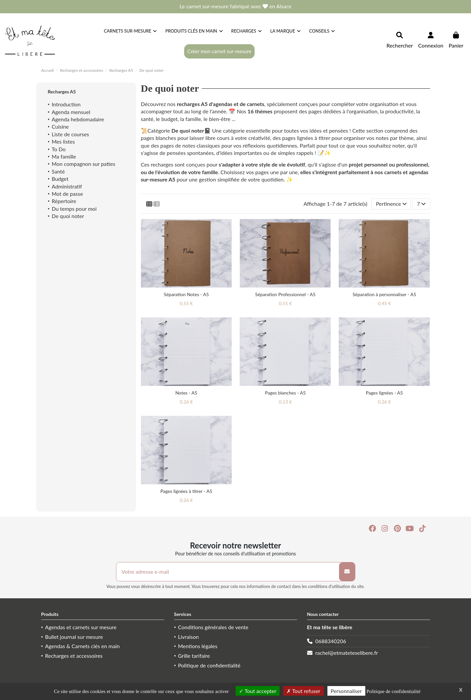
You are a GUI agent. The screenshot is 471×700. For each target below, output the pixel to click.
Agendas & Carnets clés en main (82, 646)
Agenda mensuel (71, 112)
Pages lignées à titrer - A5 (186, 491)
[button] (322, 31)
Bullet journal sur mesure (74, 637)
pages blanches (158, 138)
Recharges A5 (62, 91)
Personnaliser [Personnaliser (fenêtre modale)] (346, 691)
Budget (60, 178)
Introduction (66, 104)
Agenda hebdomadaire (78, 119)
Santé (58, 171)
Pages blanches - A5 (285, 393)
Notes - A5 (186, 393)
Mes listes (63, 141)
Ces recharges (157, 164)
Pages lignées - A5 (384, 393)
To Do (59, 149)
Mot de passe (67, 193)
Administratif (67, 186)
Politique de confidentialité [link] (393, 691)
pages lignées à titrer (306, 138)
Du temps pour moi (74, 208)
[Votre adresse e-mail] (227, 571)
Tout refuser (303, 691)
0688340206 (330, 641)
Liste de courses (70, 134)
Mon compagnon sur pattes (83, 164)
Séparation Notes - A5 (186, 294)
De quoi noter (188, 130)
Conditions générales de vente (213, 627)
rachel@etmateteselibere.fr (346, 652)
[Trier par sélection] (391, 203)
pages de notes (177, 145)
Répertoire (64, 201)
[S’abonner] (347, 571)
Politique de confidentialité (209, 665)
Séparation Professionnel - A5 (285, 294)
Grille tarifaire (194, 655)
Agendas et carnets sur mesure (81, 627)
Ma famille (64, 156)
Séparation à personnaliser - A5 (384, 294)
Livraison (188, 637)
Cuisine (60, 126)
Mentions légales (197, 646)
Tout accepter (257, 691)
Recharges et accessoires (74, 655)
